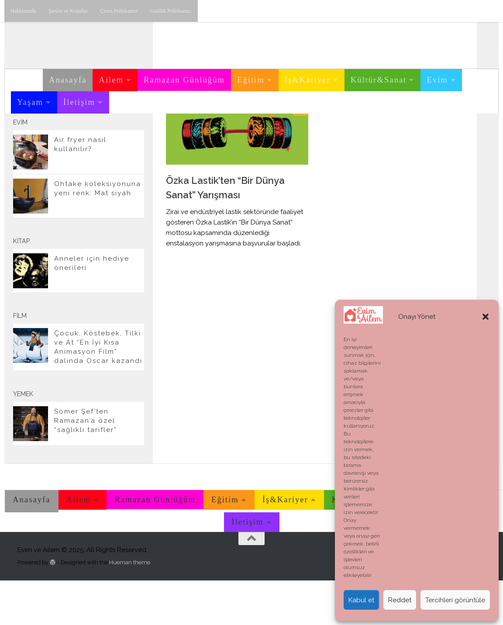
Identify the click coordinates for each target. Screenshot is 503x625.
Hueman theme (129, 606)
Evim (437, 79)
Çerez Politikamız (119, 11)
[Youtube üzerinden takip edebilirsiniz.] (106, 139)
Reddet (399, 600)
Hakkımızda (23, 11)
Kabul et (361, 600)
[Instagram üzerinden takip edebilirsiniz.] (92, 139)
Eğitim (251, 79)
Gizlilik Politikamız (171, 11)
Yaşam (30, 102)
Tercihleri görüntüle (455, 600)
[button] (485, 316)
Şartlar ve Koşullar (68, 11)
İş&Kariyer (308, 79)
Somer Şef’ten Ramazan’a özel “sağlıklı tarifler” (85, 465)
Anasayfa (67, 79)
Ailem (111, 79)
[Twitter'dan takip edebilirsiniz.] (120, 139)
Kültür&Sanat (379, 79)
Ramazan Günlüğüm (184, 79)
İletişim (79, 102)
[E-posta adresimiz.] (134, 139)
